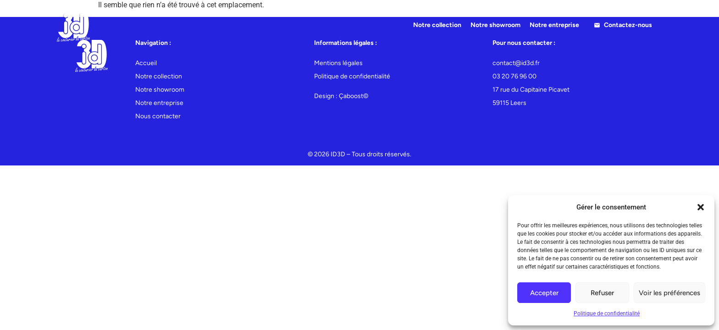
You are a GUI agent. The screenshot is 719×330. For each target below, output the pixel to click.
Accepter (544, 293)
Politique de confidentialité (607, 313)
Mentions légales (338, 63)
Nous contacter (158, 116)
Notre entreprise (554, 25)
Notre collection (437, 25)
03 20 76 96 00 (514, 76)
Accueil (146, 63)
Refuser (602, 293)
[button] (700, 207)
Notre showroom (495, 25)
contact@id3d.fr (516, 63)
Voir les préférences (669, 293)
